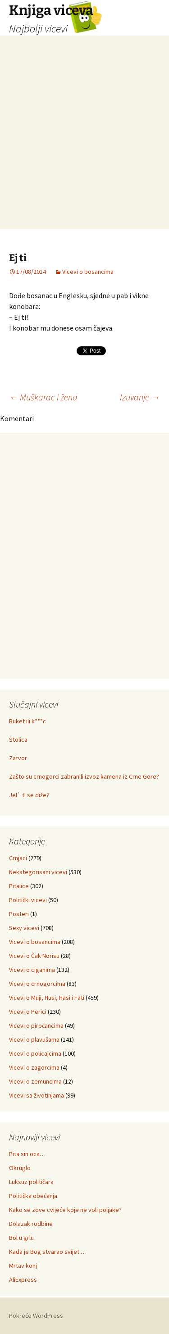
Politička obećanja (33, 1196)
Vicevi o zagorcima (34, 1067)
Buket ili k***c (27, 721)
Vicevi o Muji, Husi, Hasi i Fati (46, 998)
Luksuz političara (31, 1182)
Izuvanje (140, 397)
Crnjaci (18, 858)
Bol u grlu (21, 1238)
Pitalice (19, 886)
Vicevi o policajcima (35, 1053)
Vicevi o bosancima (88, 272)
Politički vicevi (28, 900)
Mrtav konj (23, 1265)
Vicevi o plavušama (34, 1039)
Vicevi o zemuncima (35, 1081)
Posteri (19, 914)
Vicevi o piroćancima (36, 1025)
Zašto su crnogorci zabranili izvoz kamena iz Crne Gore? (84, 776)
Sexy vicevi (24, 928)
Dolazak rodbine (31, 1224)
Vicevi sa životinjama (36, 1095)
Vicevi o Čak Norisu (34, 956)
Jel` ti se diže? (29, 795)
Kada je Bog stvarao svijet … (48, 1252)
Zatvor (18, 758)
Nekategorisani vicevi (38, 872)
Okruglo (20, 1168)
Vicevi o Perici (27, 1011)
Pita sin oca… (27, 1154)
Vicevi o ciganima (32, 970)
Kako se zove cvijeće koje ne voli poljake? (65, 1210)
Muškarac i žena (43, 397)
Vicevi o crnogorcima (37, 984)
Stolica (18, 739)
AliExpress (23, 1279)
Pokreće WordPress (36, 1315)
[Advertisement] (84, 144)
